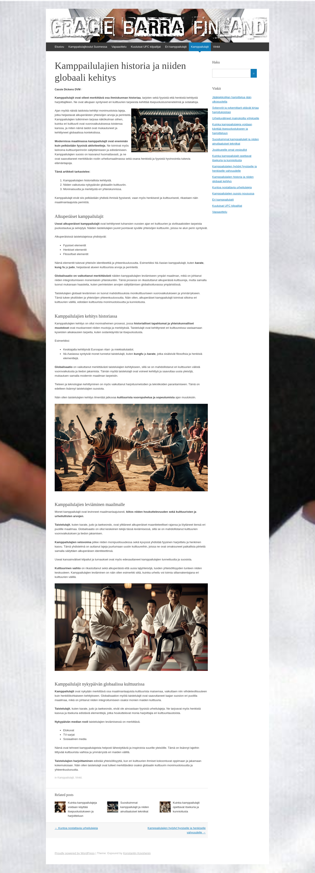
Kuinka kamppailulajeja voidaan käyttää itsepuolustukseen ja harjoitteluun (232, 129)
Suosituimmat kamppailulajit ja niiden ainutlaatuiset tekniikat (134, 807)
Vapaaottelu (119, 46)
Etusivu (59, 46)
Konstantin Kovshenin (137, 853)
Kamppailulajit (200, 46)
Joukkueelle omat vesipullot (229, 149)
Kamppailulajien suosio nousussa (233, 193)
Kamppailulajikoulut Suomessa (87, 46)
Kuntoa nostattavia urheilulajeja (76, 828)
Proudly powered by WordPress (75, 853)
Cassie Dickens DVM (67, 89)
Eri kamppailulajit (176, 46)
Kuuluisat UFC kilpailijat (146, 46)
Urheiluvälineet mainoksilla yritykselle (235, 118)
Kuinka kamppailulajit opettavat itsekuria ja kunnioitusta (186, 807)
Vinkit (216, 46)
